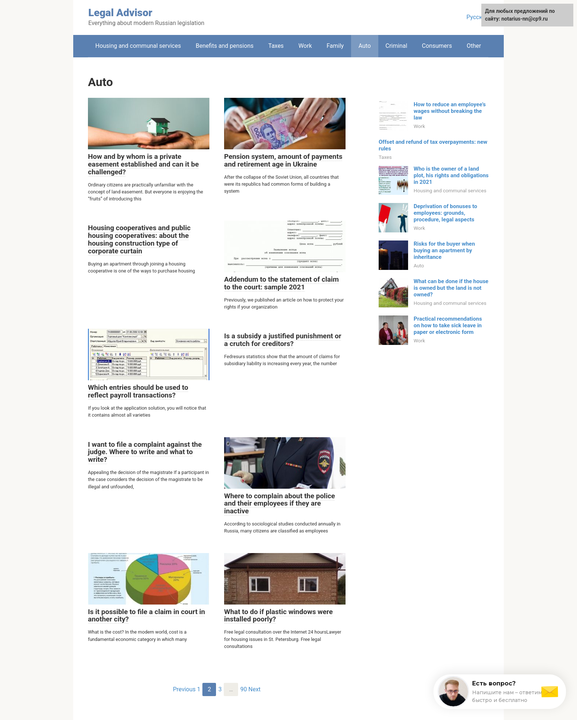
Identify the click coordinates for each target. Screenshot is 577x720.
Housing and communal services (138, 45)
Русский (477, 17)
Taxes (276, 45)
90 (243, 689)
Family (335, 45)
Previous (184, 689)
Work (305, 45)
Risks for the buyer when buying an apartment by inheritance (444, 250)
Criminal (396, 45)
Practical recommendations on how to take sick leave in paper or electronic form (448, 325)
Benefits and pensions (225, 45)
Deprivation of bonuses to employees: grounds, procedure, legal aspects (445, 213)
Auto (364, 45)
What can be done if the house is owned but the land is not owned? (451, 288)
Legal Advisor (120, 13)
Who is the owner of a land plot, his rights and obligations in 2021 (451, 175)
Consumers (437, 45)
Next (254, 689)
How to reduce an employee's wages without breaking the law (450, 111)
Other (474, 45)
